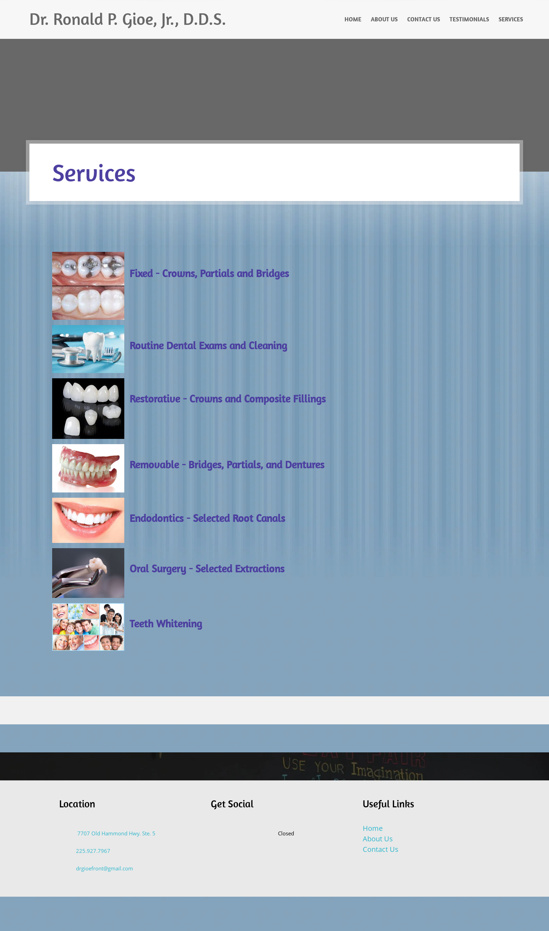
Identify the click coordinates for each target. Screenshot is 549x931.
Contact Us (380, 849)
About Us (378, 838)
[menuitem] (353, 19)
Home (373, 828)
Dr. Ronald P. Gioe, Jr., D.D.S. (127, 19)
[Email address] (99, 868)
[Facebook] (252, 833)
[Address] (110, 833)
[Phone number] (88, 851)
